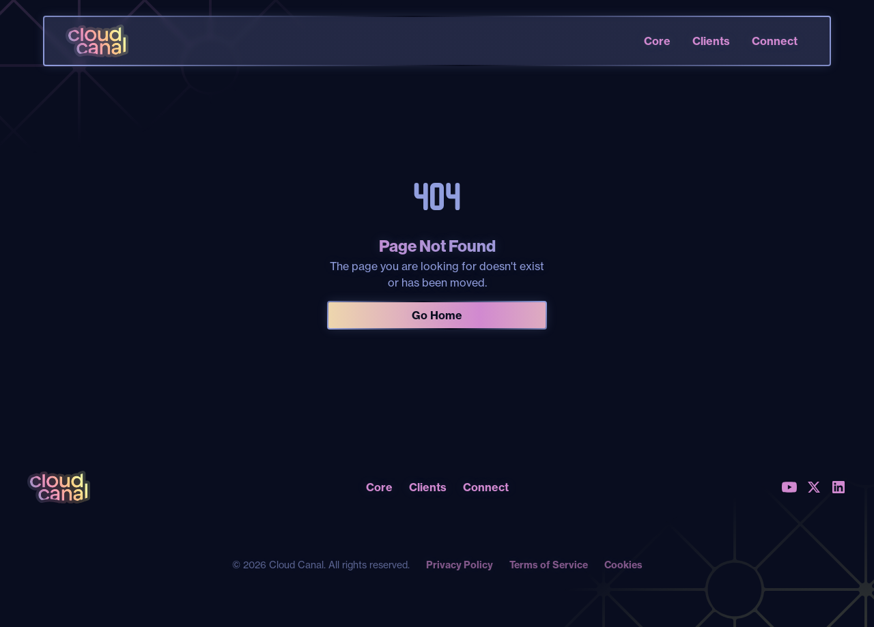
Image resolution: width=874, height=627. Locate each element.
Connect (775, 41)
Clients (711, 41)
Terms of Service (548, 565)
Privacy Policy (459, 565)
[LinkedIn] (838, 487)
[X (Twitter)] (814, 487)
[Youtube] (789, 487)
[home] (97, 41)
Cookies (623, 565)
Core (657, 41)
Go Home (437, 315)
